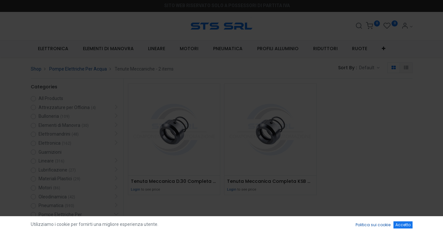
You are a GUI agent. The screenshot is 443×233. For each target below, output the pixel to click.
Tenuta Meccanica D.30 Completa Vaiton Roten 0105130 (174, 181)
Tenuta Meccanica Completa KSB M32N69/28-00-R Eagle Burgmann (270, 181)
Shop (36, 69)
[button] (384, 48)
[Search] (358, 26)
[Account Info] (407, 26)
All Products (51, 98)
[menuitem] (53, 48)
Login (135, 189)
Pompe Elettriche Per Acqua (78, 69)
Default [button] (367, 67)
